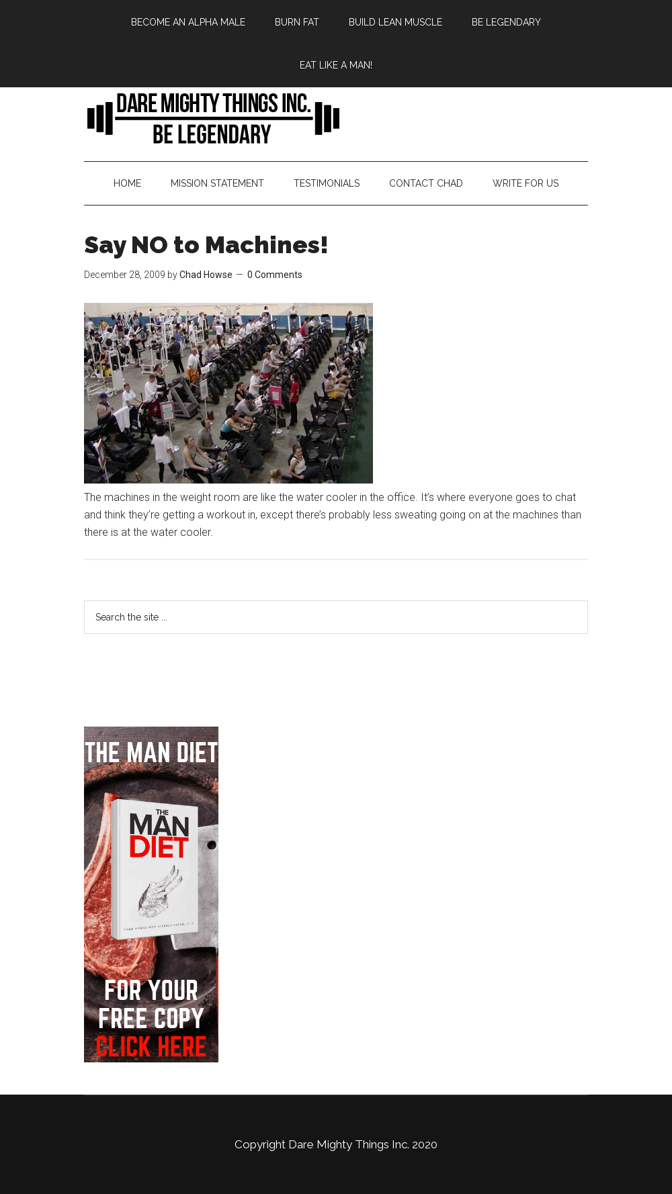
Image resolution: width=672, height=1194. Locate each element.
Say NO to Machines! (206, 244)
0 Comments (274, 274)
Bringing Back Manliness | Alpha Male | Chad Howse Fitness (336, 117)
